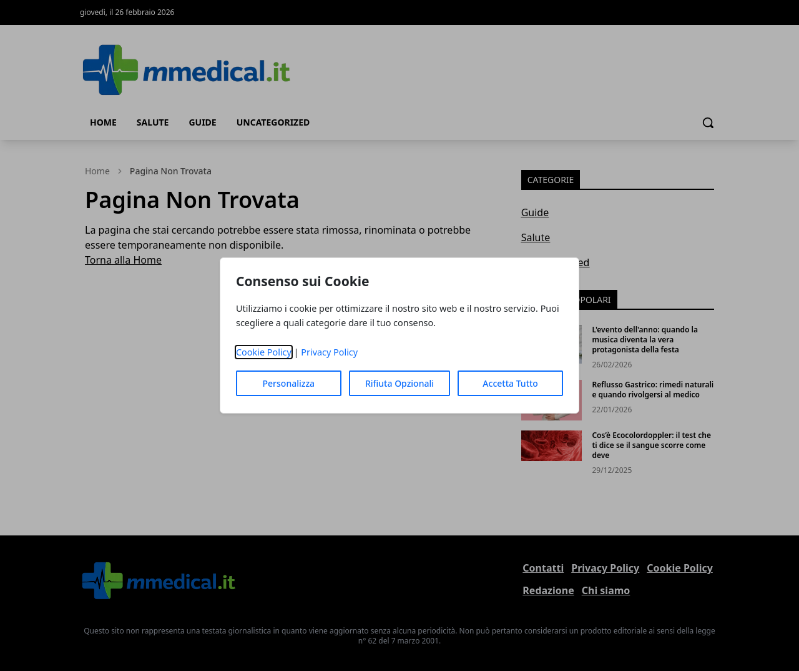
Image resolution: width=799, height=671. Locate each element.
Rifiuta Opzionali (399, 383)
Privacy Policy (329, 352)
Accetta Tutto (510, 383)
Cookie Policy (264, 352)
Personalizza (289, 383)
